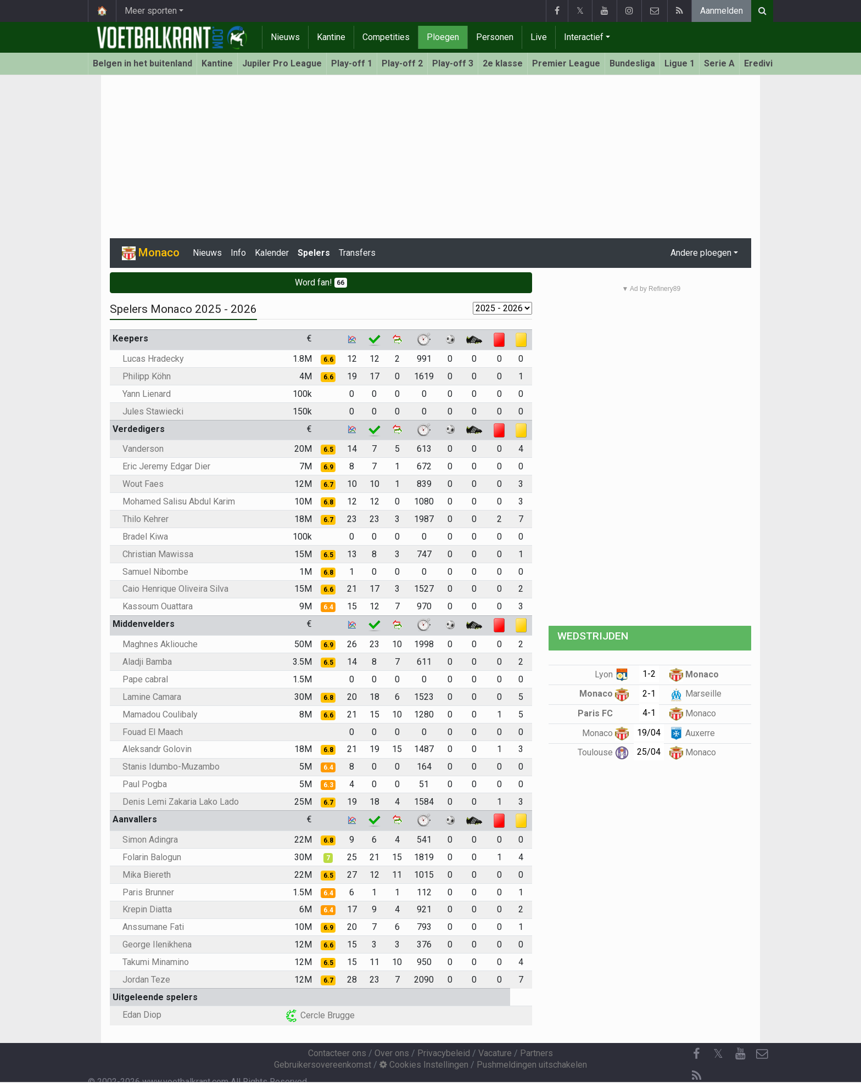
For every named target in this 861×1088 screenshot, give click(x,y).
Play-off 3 (452, 63)
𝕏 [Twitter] (718, 1054)
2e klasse (503, 63)
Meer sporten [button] (151, 10)
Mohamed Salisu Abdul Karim (178, 501)
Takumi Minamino (155, 962)
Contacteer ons (337, 1053)
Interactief (583, 37)
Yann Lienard (146, 394)
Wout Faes (143, 484)
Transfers (357, 253)
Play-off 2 (402, 63)
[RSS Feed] (696, 1076)
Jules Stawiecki (152, 411)
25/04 (649, 752)
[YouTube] (740, 1054)
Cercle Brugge (319, 1015)
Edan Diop (141, 1015)
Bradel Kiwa (145, 536)
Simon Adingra (150, 839)
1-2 (649, 674)
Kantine (331, 37)
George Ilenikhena (157, 944)
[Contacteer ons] (762, 1054)
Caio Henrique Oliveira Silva (175, 589)
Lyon (612, 674)
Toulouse (603, 752)
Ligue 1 (679, 63)
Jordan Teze (146, 979)
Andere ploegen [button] (700, 253)
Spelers (314, 253)
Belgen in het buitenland (142, 63)
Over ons (391, 1053)
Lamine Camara (151, 697)
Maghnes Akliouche (160, 644)
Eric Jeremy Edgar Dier (166, 466)
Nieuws (285, 37)
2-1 (649, 693)
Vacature (495, 1053)
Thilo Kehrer (145, 519)
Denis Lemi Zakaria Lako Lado (180, 802)
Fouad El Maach (152, 732)
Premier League (566, 63)
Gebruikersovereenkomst (322, 1064)
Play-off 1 (351, 63)
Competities (386, 37)
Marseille (695, 693)
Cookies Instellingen (423, 1064)
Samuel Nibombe (155, 572)
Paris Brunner (148, 892)
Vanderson (143, 449)
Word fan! (321, 282)
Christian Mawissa (157, 554)
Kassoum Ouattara (157, 606)
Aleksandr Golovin (157, 749)
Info (238, 253)
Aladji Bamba (147, 662)
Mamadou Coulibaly (160, 714)
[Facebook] (696, 1054)
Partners (536, 1053)
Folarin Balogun (151, 857)
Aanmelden (721, 10)
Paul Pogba (144, 784)
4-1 (649, 713)
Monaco (694, 674)
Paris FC (603, 713)
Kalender (272, 253)
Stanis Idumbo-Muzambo (171, 766)
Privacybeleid (443, 1053)
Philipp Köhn (146, 376)
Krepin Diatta (147, 909)
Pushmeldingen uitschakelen (532, 1064)
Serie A (719, 63)
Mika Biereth (146, 875)
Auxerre (692, 733)
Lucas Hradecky (153, 359)
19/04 (649, 732)
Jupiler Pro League (282, 63)
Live (538, 37)
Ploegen (443, 37)
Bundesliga (632, 63)
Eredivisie (764, 63)
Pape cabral (145, 679)
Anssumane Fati (153, 927)
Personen (494, 37)
